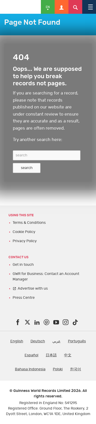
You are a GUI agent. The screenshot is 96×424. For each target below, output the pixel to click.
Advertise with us (33, 288)
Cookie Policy (24, 232)
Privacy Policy (25, 241)
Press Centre (24, 297)
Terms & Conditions (29, 222)
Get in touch (23, 264)
